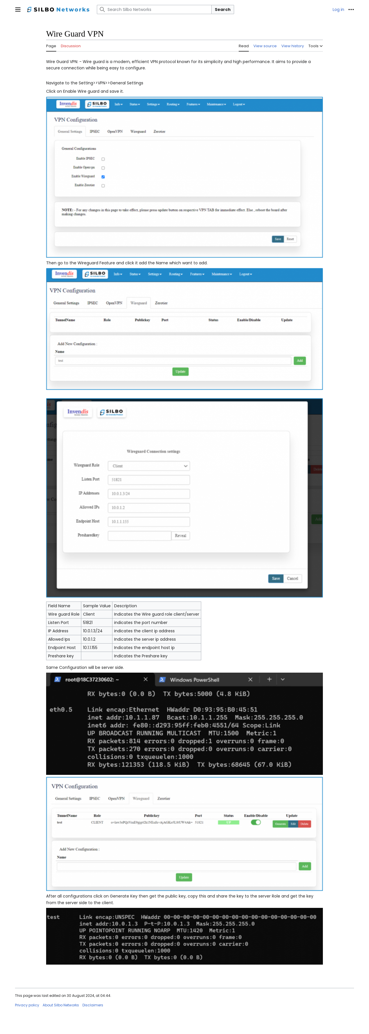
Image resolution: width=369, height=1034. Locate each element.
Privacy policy (27, 1005)
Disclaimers (92, 1005)
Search (223, 9)
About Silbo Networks (61, 1005)
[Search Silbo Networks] (154, 9)
